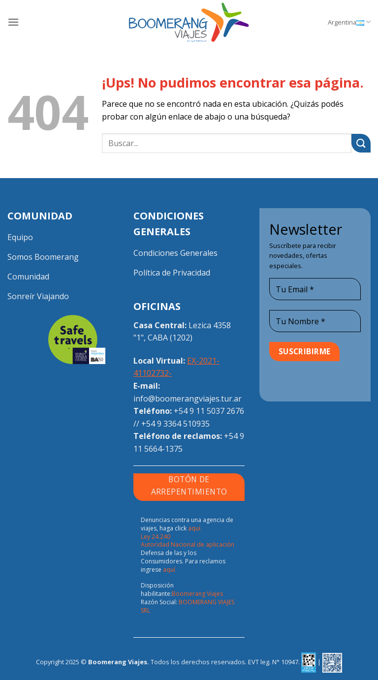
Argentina (349, 22)
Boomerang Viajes (197, 593)
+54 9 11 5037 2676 (209, 410)
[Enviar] (361, 143)
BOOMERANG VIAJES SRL (187, 606)
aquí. (195, 528)
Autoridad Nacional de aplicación (187, 544)
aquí (169, 569)
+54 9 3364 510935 (175, 423)
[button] (13, 22)
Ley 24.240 (155, 536)
